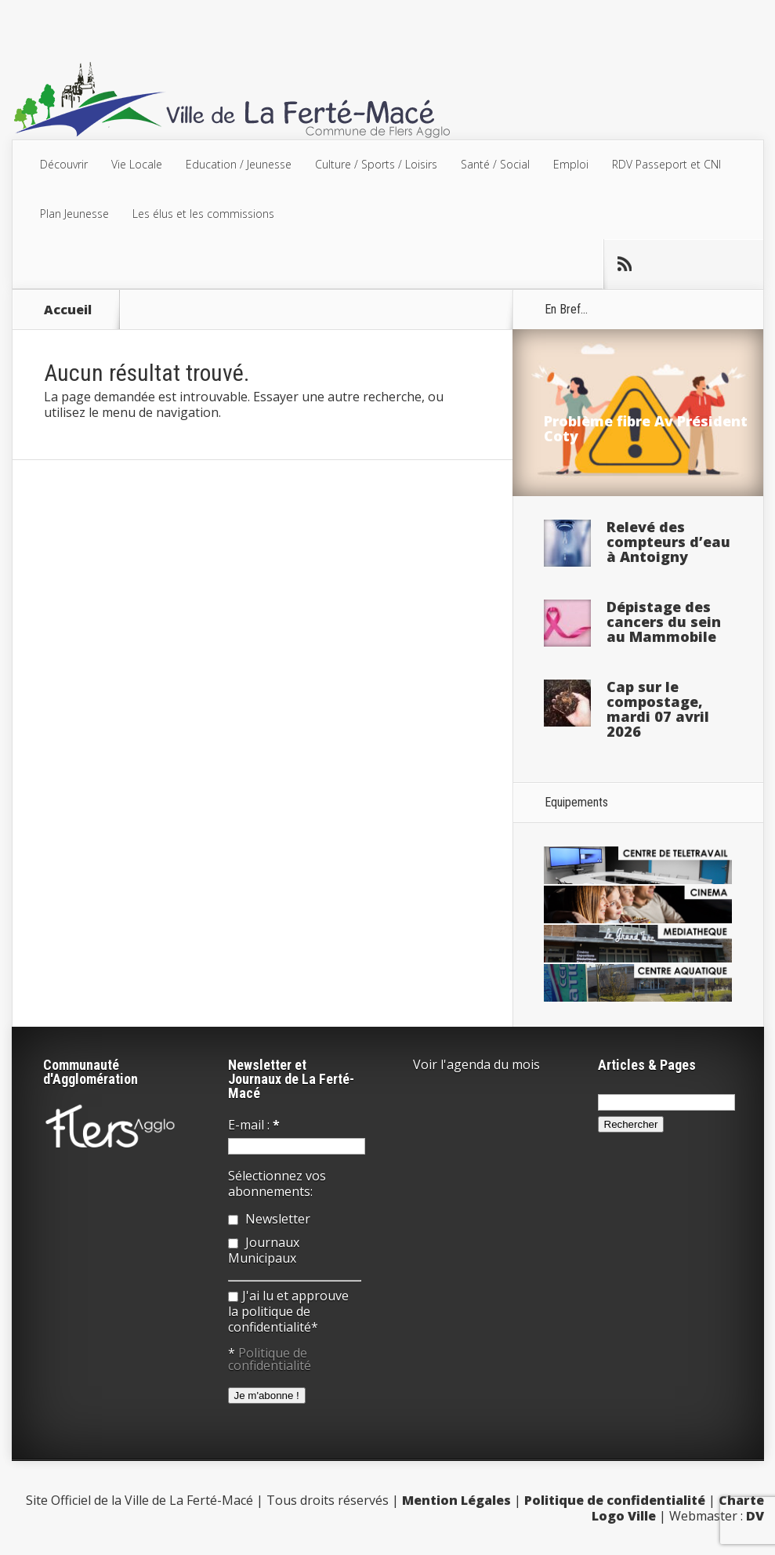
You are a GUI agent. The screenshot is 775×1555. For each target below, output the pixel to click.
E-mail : (254, 1125)
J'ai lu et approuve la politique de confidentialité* (288, 1311)
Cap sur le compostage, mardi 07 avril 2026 (658, 709)
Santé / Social (495, 164)
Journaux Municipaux (263, 1250)
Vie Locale (136, 164)
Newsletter (269, 1219)
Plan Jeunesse (74, 213)
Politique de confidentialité (269, 1359)
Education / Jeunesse (239, 164)
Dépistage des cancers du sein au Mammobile (664, 621)
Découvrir (64, 164)
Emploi (570, 164)
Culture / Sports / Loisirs (376, 164)
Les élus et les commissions (203, 213)
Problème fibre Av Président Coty (646, 428)
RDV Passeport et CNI (666, 164)
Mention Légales (456, 1500)
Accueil (68, 309)
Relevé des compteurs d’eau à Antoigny (668, 541)
